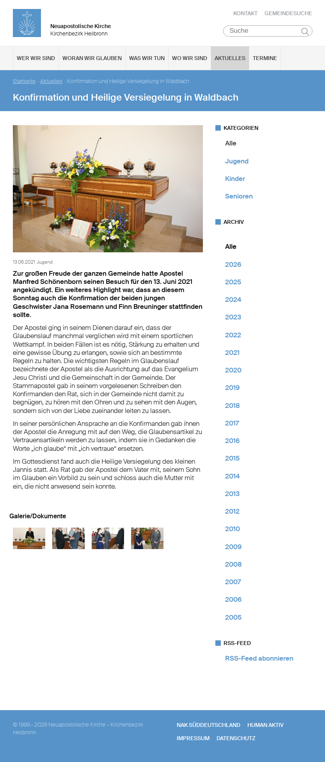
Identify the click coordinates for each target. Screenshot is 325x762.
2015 (232, 459)
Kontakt (245, 13)
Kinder (235, 179)
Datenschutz (236, 739)
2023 (233, 318)
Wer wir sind (36, 58)
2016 (232, 441)
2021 (232, 353)
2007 (233, 582)
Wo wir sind (189, 58)
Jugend (237, 161)
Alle (230, 144)
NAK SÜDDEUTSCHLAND (208, 725)
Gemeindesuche (288, 13)
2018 (232, 406)
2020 (233, 371)
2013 (232, 494)
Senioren (239, 197)
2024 (233, 300)
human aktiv (265, 725)
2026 (233, 264)
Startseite (24, 82)
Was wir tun (147, 58)
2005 (233, 617)
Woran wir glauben (92, 58)
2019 (232, 388)
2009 (233, 547)
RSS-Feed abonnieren (259, 659)
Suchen (305, 32)
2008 (233, 565)
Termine (265, 58)
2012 (232, 512)
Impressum (193, 739)
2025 (233, 282)
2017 (232, 424)
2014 (232, 476)
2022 (233, 335)
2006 (233, 600)
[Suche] (268, 31)
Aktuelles (230, 58)
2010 (232, 529)
